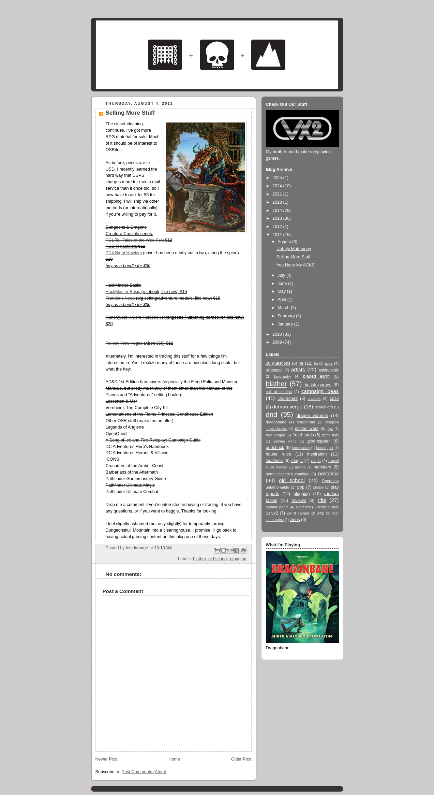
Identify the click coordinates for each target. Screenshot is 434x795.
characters (288, 398)
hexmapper (324, 448)
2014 (277, 210)
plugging (238, 558)
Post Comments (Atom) (144, 771)
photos (318, 487)
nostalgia (328, 473)
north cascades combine (288, 474)
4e (301, 363)
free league (275, 435)
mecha (300, 467)
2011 (277, 234)
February (287, 316)
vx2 (274, 513)
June (283, 283)
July (282, 275)
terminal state (328, 507)
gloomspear (319, 441)
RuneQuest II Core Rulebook (133, 317)
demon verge (287, 406)
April (282, 299)
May (282, 291)
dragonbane (276, 422)
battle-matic (329, 370)
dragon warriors (312, 415)
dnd (272, 414)
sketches (303, 507)
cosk (334, 398)
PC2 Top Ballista (121, 246)
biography (282, 376)
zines (295, 519)
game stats (330, 435)
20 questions (278, 363)
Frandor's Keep (120, 298)
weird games (298, 513)
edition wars (306, 428)
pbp (300, 487)
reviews (298, 500)
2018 (277, 202)
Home (174, 759)
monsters (322, 467)
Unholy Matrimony (293, 248)
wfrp (320, 513)
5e (316, 363)
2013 (277, 218)
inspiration (317, 454)
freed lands (303, 435)
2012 (277, 226)
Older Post (241, 759)
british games (318, 384)
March (284, 307)
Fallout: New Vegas (124, 343)
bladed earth (316, 376)
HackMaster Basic (123, 291)
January (286, 324)
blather (199, 558)
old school (218, 558)
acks (328, 363)
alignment (274, 370)
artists (298, 369)
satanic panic (277, 507)
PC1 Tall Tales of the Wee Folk (135, 240)
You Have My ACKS (295, 265)
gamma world (285, 441)
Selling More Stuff (293, 257)
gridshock (275, 447)
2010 (277, 334)
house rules (278, 454)
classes (314, 398)
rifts (322, 500)
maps (316, 461)
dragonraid (306, 422)
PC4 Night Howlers (124, 252)
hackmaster (301, 448)
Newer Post (106, 759)
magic (297, 460)
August (285, 242)
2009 (277, 342)
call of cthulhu (279, 392)
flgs (330, 429)
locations (274, 460)
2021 (277, 194)
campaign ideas (320, 391)
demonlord (324, 407)
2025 (277, 177)
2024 (277, 186)
